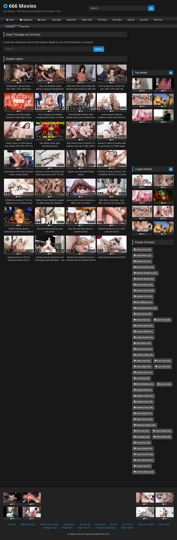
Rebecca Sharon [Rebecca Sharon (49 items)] (145, 425)
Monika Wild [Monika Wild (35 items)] (143, 390)
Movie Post (69, 524)
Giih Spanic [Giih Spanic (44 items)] (143, 343)
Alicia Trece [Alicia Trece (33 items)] (143, 249)
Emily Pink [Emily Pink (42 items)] (143, 320)
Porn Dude (85, 524)
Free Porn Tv (83, 528)
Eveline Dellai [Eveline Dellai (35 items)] (144, 325)
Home (11, 20)
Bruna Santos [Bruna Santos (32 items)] (144, 284)
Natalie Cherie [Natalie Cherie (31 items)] (144, 396)
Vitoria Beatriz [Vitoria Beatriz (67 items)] (144, 460)
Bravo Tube (87, 20)
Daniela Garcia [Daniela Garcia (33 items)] (145, 290)
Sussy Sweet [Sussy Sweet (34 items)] (144, 448)
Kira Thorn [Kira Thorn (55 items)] (164, 361)
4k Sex (113, 524)
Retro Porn (67, 528)
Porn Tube (164, 524)
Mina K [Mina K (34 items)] (165, 384)
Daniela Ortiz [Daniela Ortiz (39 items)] (144, 296)
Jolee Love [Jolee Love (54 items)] (143, 361)
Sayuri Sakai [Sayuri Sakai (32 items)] (163, 431)
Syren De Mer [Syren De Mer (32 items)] (144, 454)
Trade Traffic (127, 528)
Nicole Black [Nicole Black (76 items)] (143, 413)
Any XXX (144, 20)
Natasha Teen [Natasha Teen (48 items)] (144, 407)
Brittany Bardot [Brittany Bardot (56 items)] (145, 279)
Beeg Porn (71, 20)
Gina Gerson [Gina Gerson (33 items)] (144, 349)
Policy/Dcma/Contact (105, 528)
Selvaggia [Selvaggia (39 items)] (142, 437)
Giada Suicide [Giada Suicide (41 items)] (144, 337)
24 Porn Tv (127, 524)
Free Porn (24, 27)
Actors (43, 20)
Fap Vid (130, 20)
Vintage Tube (50, 528)
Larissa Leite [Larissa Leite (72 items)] (144, 372)
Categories (27, 20)
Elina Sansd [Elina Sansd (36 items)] (143, 314)
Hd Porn (12, 524)
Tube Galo (56, 20)
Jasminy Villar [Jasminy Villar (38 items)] (144, 355)
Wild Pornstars (28, 524)
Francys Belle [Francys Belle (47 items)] (144, 331)
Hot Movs (10, 27)
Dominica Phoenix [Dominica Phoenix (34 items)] (146, 308)
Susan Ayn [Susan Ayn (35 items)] (143, 442)
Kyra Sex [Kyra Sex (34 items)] (164, 366)
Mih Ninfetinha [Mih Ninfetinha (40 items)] (144, 384)
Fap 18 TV (100, 524)
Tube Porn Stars (146, 524)
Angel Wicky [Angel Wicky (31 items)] (143, 255)
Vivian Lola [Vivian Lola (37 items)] (143, 466)
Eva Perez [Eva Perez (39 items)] (163, 320)
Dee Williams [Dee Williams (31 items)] (144, 302)
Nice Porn (158, 20)
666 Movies (19, 5)
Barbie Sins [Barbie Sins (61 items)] (143, 261)
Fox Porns (102, 20)
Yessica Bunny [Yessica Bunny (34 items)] (144, 472)
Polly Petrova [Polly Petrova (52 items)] (144, 419)
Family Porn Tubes (49, 524)
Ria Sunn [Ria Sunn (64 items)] (142, 431)
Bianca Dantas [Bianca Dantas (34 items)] (144, 267)
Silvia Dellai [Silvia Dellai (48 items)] (163, 437)
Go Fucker (117, 20)
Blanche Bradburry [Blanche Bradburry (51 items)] (146, 273)
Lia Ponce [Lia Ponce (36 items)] (142, 378)
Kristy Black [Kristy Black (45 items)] (143, 366)
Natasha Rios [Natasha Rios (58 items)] (144, 401)
